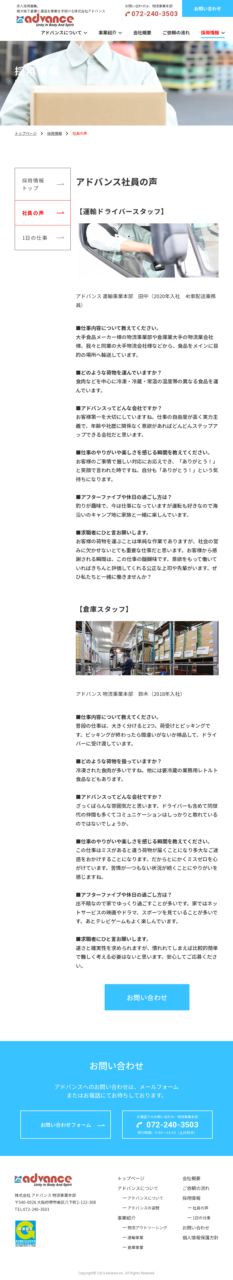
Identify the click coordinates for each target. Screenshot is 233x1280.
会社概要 (142, 32)
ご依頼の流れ (176, 32)
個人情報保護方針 (200, 1237)
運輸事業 (135, 1237)
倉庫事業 (135, 1247)
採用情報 (210, 32)
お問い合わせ (196, 1227)
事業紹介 (107, 32)
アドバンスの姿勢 (143, 1208)
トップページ (130, 1178)
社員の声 (43, 212)
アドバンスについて (61, 32)
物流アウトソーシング (147, 1227)
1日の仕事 (43, 237)
